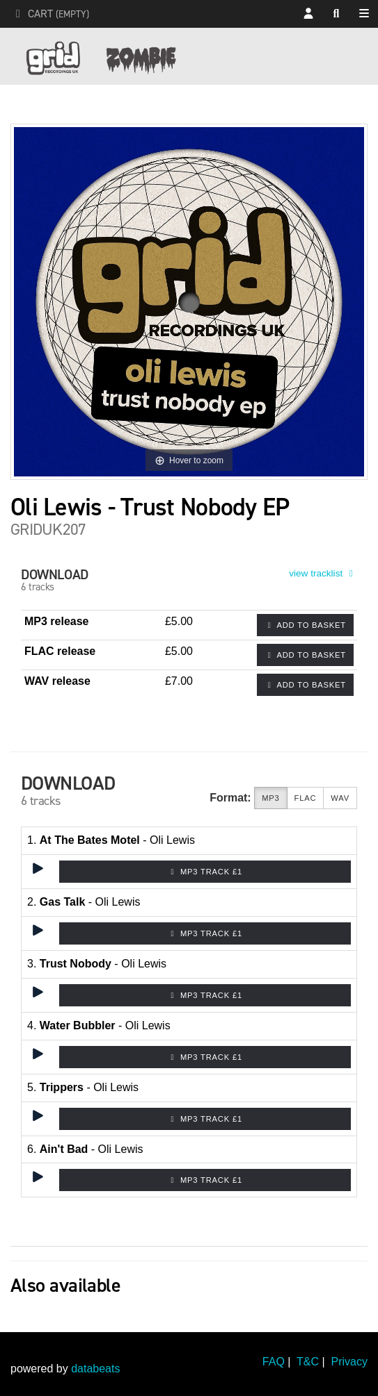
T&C (308, 1362)
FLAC (305, 798)
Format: (230, 798)
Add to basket (305, 625)
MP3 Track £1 (205, 871)
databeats (95, 1368)
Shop (367, 14)
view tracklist (323, 573)
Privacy (349, 1362)
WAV (340, 798)
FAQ (273, 1362)
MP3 (270, 798)
